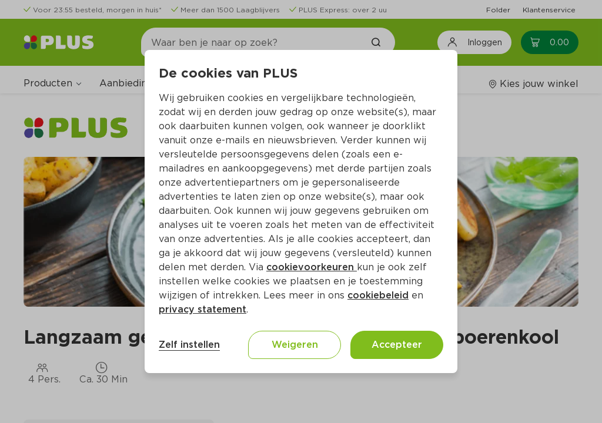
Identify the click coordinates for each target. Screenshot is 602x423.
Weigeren (295, 344)
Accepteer (397, 344)
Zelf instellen (189, 344)
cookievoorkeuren (311, 267)
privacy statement (202, 309)
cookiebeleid (378, 295)
